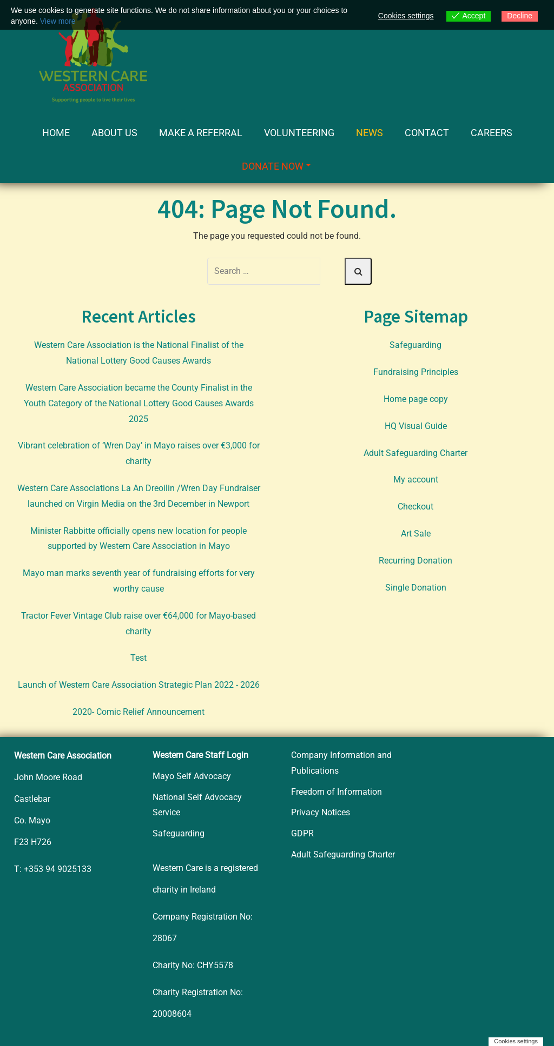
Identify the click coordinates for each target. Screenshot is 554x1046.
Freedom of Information (336, 792)
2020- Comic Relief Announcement (138, 712)
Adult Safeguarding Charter (415, 453)
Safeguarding (415, 345)
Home (56, 132)
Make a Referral (200, 132)
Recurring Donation (415, 560)
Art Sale (416, 533)
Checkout (415, 506)
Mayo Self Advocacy (192, 776)
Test (138, 658)
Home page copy (416, 399)
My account (415, 479)
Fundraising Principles (415, 372)
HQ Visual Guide (416, 426)
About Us (114, 132)
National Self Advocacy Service (197, 805)
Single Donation (415, 587)
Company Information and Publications (341, 763)
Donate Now (276, 166)
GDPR (302, 833)
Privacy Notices (320, 812)
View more (58, 21)
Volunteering (299, 132)
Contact (427, 132)
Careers (491, 132)
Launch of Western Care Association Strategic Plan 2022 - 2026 (139, 685)
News (369, 132)
